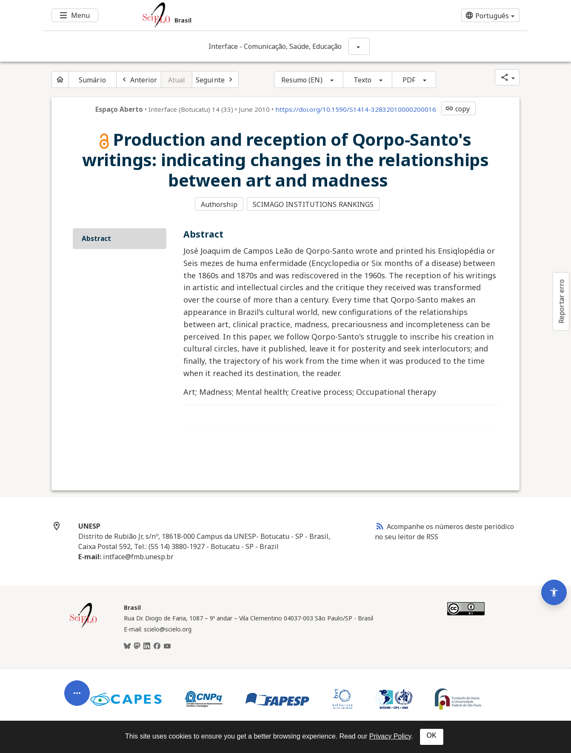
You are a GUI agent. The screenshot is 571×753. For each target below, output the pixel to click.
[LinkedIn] (146, 645)
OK (432, 735)
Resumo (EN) (302, 80)
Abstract (96, 237)
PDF (409, 80)
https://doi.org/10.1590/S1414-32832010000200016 (355, 109)
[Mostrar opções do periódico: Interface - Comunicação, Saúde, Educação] (359, 46)
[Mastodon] (137, 645)
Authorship (219, 204)
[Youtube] (167, 645)
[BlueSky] (127, 645)
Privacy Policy (390, 736)
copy (457, 108)
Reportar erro (561, 301)
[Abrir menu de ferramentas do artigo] (77, 687)
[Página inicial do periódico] (60, 79)
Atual (177, 80)
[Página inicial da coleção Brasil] (83, 626)
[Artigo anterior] (138, 79)
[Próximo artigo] (215, 79)
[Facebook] (157, 645)
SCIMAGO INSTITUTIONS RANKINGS (313, 204)
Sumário (92, 80)
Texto (363, 80)
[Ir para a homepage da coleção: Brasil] (245, 15)
